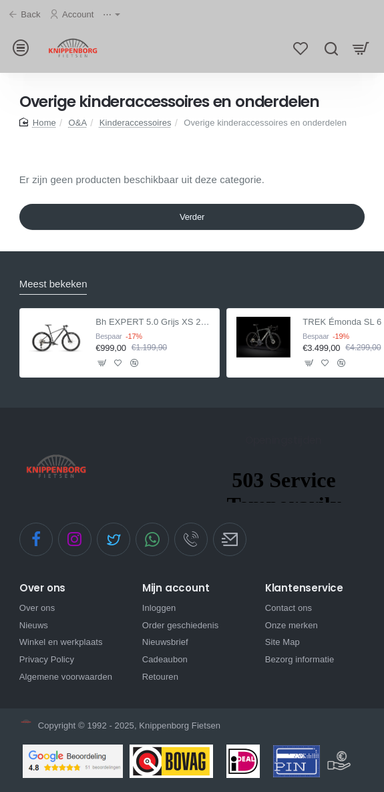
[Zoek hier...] (331, 48)
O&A (77, 124)
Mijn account (176, 588)
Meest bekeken (53, 283)
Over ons (42, 588)
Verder (192, 218)
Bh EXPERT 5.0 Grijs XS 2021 (153, 322)
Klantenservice (304, 588)
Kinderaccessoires (136, 124)
